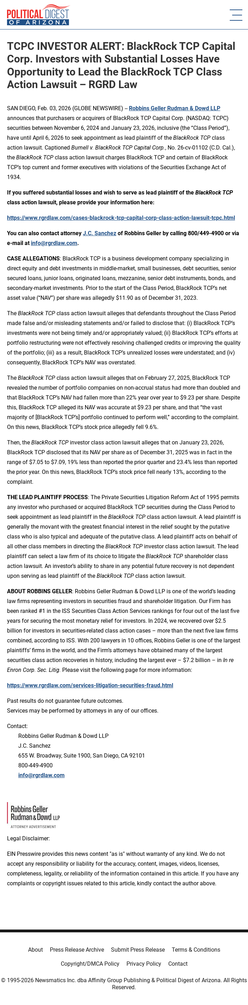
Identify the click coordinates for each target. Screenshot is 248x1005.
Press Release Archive (77, 949)
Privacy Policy (143, 963)
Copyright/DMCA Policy (90, 963)
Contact (178, 963)
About (35, 949)
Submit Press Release (138, 949)
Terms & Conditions (196, 949)
